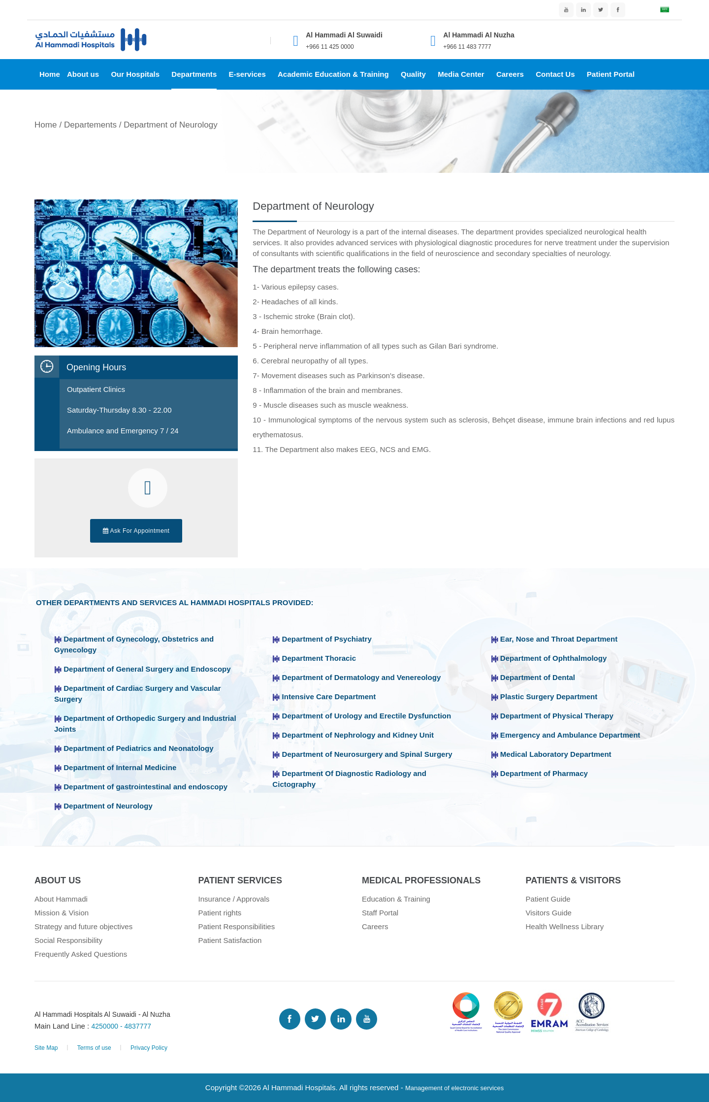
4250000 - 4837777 (124, 1026)
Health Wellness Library (565, 926)
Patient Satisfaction (230, 940)
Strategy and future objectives (83, 926)
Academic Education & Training (333, 74)
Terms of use (94, 1047)
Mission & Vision (61, 912)
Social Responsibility (68, 940)
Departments (194, 74)
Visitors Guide (549, 912)
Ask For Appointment (136, 530)
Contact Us (555, 74)
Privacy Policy (148, 1047)
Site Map (46, 1047)
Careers (510, 74)
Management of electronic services (454, 1087)
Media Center (461, 74)
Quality (413, 74)
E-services (246, 74)
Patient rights (220, 912)
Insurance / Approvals (234, 899)
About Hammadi (61, 899)
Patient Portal (611, 74)
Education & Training (396, 899)
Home (49, 74)
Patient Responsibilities (236, 926)
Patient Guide (548, 899)
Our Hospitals (135, 74)
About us (83, 74)
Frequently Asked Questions (80, 954)
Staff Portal (380, 912)
